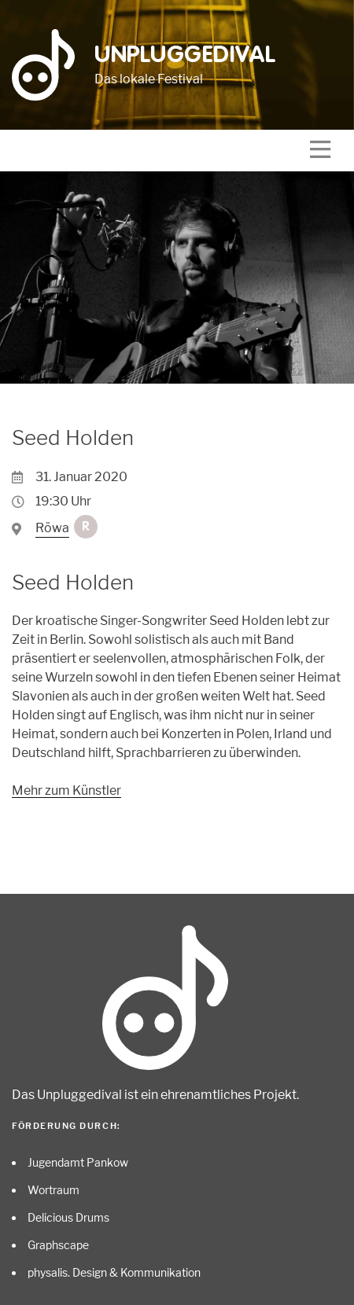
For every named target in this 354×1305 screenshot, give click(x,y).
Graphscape (58, 1245)
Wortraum (53, 1190)
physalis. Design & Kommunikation (114, 1272)
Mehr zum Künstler (66, 790)
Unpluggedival (185, 56)
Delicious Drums (68, 1217)
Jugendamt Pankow (78, 1162)
